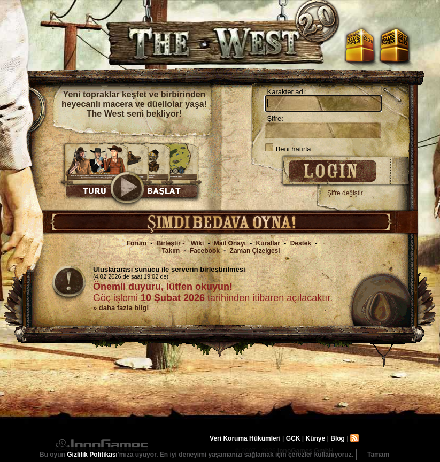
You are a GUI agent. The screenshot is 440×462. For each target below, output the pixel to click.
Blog (337, 438)
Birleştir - (172, 243)
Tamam (378, 454)
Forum (136, 243)
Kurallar (268, 243)
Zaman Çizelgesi (255, 251)
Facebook (205, 251)
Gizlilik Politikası (92, 454)
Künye (316, 438)
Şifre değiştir (345, 193)
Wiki (197, 243)
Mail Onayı (230, 243)
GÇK (293, 438)
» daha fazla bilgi (121, 308)
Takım (170, 251)
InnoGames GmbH (101, 445)
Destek (300, 243)
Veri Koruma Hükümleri (245, 438)
